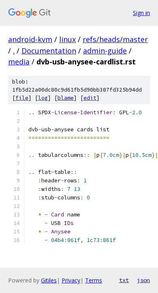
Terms (93, 280)
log (43, 97)
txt (124, 280)
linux (67, 39)
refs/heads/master (115, 39)
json (143, 280)
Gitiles (49, 280)
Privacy (71, 280)
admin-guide (105, 51)
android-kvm (30, 39)
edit (89, 97)
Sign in (141, 13)
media (19, 61)
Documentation (48, 51)
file (21, 97)
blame (66, 97)
